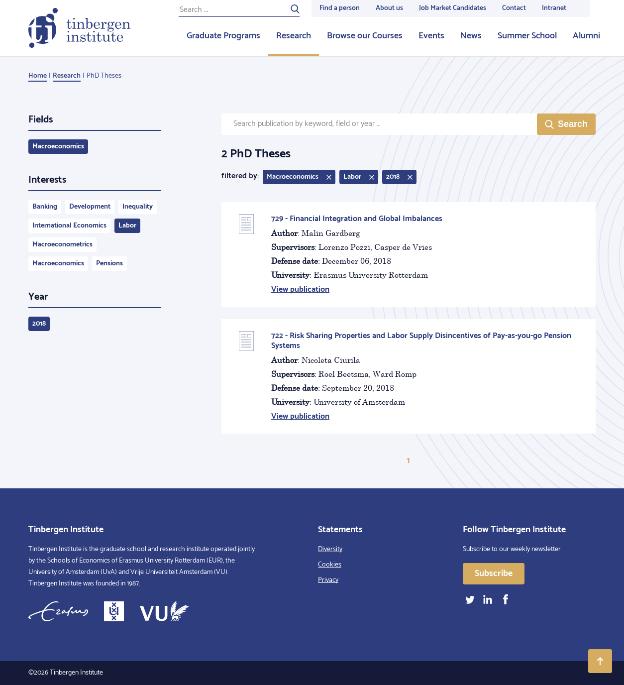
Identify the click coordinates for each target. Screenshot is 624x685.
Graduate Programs (223, 35)
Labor (127, 225)
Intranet (554, 8)
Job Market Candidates (452, 8)
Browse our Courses (365, 35)
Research (293, 35)
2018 (39, 324)
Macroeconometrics (62, 244)
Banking (44, 207)
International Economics (69, 225)
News (471, 35)
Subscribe (494, 573)
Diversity (330, 549)
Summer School (527, 35)
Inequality (137, 207)
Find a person (339, 8)
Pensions (109, 263)
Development (89, 207)
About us (389, 8)
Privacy (328, 580)
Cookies (329, 565)
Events (431, 35)
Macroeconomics (58, 146)
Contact (514, 8)
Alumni (586, 35)
